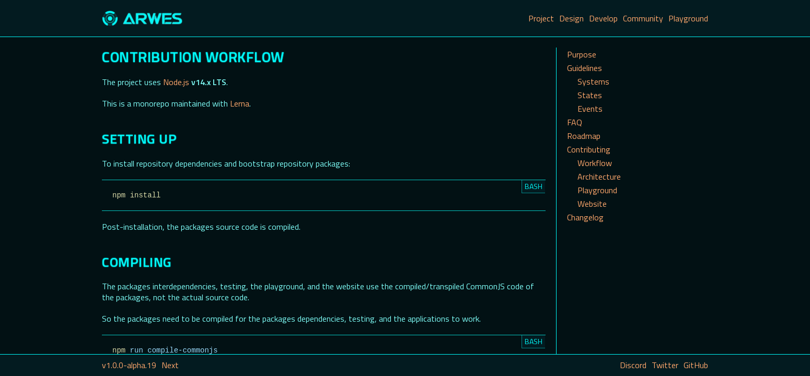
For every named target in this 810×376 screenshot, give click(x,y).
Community (643, 18)
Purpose (581, 54)
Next (170, 365)
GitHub (696, 365)
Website (592, 203)
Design (571, 18)
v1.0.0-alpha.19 (129, 365)
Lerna (239, 103)
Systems (593, 81)
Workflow (594, 163)
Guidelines (584, 68)
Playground (688, 18)
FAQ (574, 122)
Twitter (665, 365)
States (589, 95)
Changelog (585, 217)
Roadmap (583, 136)
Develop (603, 18)
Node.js (176, 82)
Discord (633, 365)
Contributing (588, 149)
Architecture (599, 176)
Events (590, 108)
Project (541, 18)
